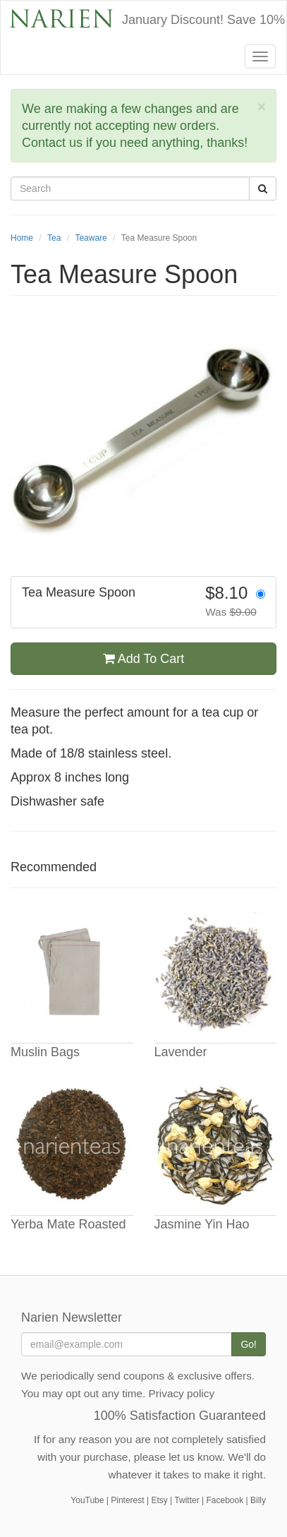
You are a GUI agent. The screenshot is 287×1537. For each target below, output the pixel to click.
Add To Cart (144, 659)
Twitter (186, 1500)
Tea (54, 238)
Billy (258, 1500)
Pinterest (127, 1500)
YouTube (87, 1500)
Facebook (224, 1500)
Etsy (159, 1500)
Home (22, 238)
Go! (248, 1344)
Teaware (90, 238)
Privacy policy (182, 1393)
